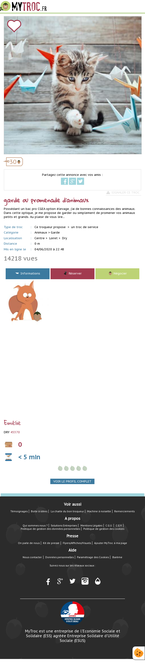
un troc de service (84, 227)
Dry (64, 238)
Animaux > (42, 232)
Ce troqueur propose (50, 227)
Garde (55, 232)
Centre (39, 238)
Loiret (53, 238)
